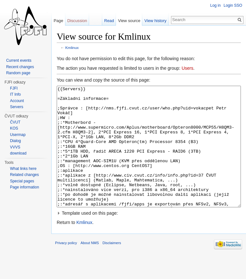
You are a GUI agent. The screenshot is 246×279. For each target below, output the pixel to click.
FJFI (14, 88)
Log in (215, 5)
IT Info (15, 94)
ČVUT (15, 122)
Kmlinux (72, 47)
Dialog (15, 141)
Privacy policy (66, 267)
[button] (149, 237)
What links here (23, 168)
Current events (18, 60)
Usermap (18, 134)
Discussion (77, 20)
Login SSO (233, 5)
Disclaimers (111, 267)
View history (155, 20)
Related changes (24, 174)
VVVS (15, 147)
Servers (16, 107)
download (18, 153)
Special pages (22, 181)
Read (109, 20)
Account (17, 101)
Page (58, 20)
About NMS (90, 267)
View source (129, 20)
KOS (14, 128)
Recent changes (20, 67)
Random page (18, 73)
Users (187, 68)
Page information (24, 187)
